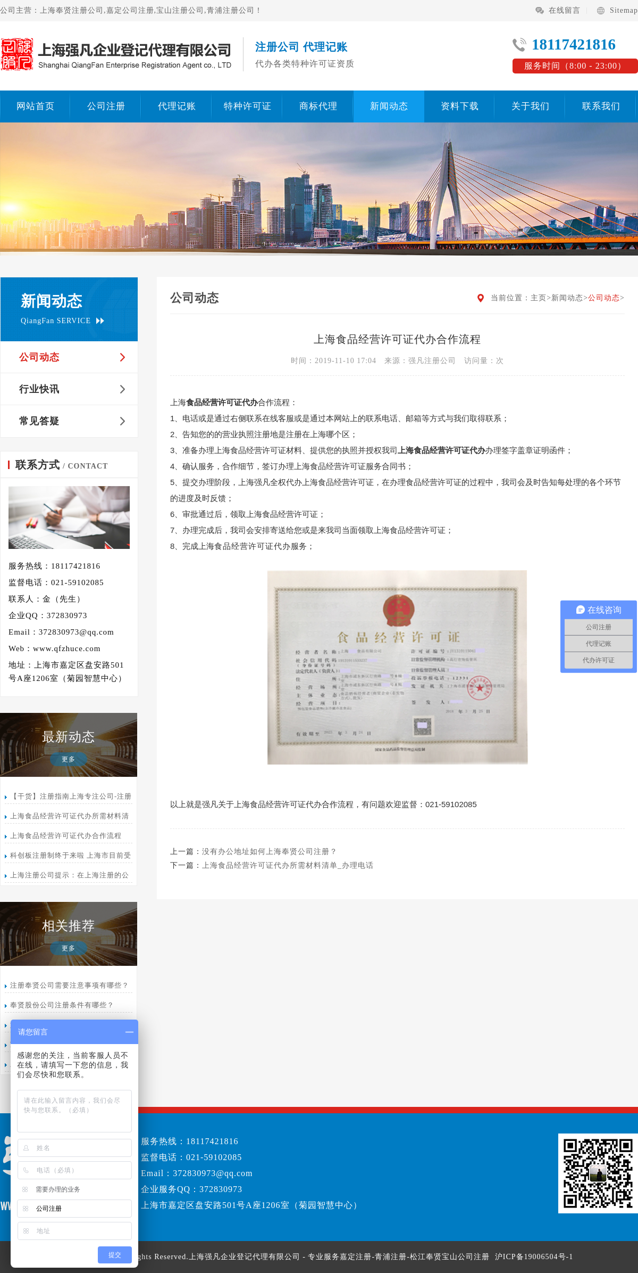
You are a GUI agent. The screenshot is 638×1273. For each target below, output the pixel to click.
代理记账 (177, 106)
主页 (539, 298)
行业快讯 (39, 389)
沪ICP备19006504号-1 (534, 1257)
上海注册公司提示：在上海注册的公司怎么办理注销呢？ (67, 876)
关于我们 (530, 106)
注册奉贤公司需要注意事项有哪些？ (69, 985)
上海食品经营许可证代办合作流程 (66, 836)
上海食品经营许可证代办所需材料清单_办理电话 (67, 817)
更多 (68, 759)
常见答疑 (39, 421)
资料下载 (460, 106)
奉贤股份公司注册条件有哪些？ (62, 1005)
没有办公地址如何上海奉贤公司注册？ (270, 852)
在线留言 (565, 10)
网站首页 (35, 106)
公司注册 (106, 106)
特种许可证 (248, 106)
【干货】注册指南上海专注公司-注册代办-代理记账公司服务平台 (68, 797)
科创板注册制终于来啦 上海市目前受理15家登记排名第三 (68, 857)
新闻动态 (389, 106)
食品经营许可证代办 (252, 546)
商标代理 (318, 106)
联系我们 (601, 106)
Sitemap (624, 10)
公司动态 (39, 357)
